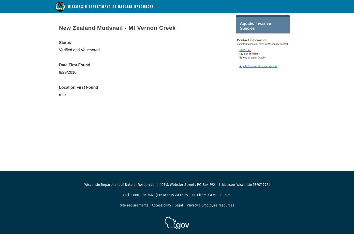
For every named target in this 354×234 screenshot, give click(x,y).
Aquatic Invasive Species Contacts (258, 66)
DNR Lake (245, 50)
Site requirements (134, 205)
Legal (179, 205)
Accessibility (161, 205)
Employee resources (217, 205)
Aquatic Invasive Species (255, 25)
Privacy (192, 205)
